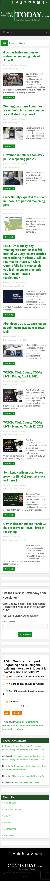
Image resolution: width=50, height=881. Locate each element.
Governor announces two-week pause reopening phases (23, 157)
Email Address (8, 621)
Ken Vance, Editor (17, 210)
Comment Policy (10, 835)
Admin (38, 873)
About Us (7, 816)
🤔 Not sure (12, 701)
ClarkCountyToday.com (19, 65)
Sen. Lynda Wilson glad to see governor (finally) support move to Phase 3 (24, 476)
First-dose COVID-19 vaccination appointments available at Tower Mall (24, 328)
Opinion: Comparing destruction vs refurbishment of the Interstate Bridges (22, 725)
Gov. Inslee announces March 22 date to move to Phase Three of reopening (24, 528)
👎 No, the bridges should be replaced (25, 684)
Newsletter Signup (10, 803)
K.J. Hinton (6, 746)
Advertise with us (10, 829)
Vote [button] (7, 713)
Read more (9, 97)
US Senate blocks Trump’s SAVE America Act (27, 776)
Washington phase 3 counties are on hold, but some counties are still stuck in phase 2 (23, 110)
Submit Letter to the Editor (13, 809)
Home (11, 43)
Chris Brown (15, 536)
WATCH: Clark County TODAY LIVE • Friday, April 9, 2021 (22, 374)
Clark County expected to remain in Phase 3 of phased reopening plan (24, 201)
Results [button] (17, 713)
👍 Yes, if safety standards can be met (25, 676)
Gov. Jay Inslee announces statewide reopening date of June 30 (21, 56)
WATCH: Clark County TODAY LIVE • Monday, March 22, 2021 (23, 424)
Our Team (7, 822)
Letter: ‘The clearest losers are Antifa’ (27, 782)
